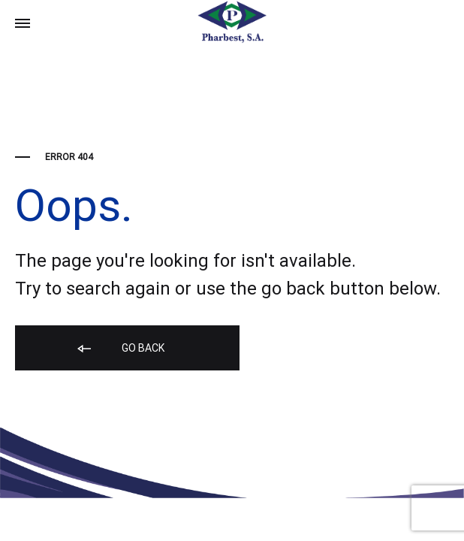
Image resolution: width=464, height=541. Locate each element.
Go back (119, 349)
